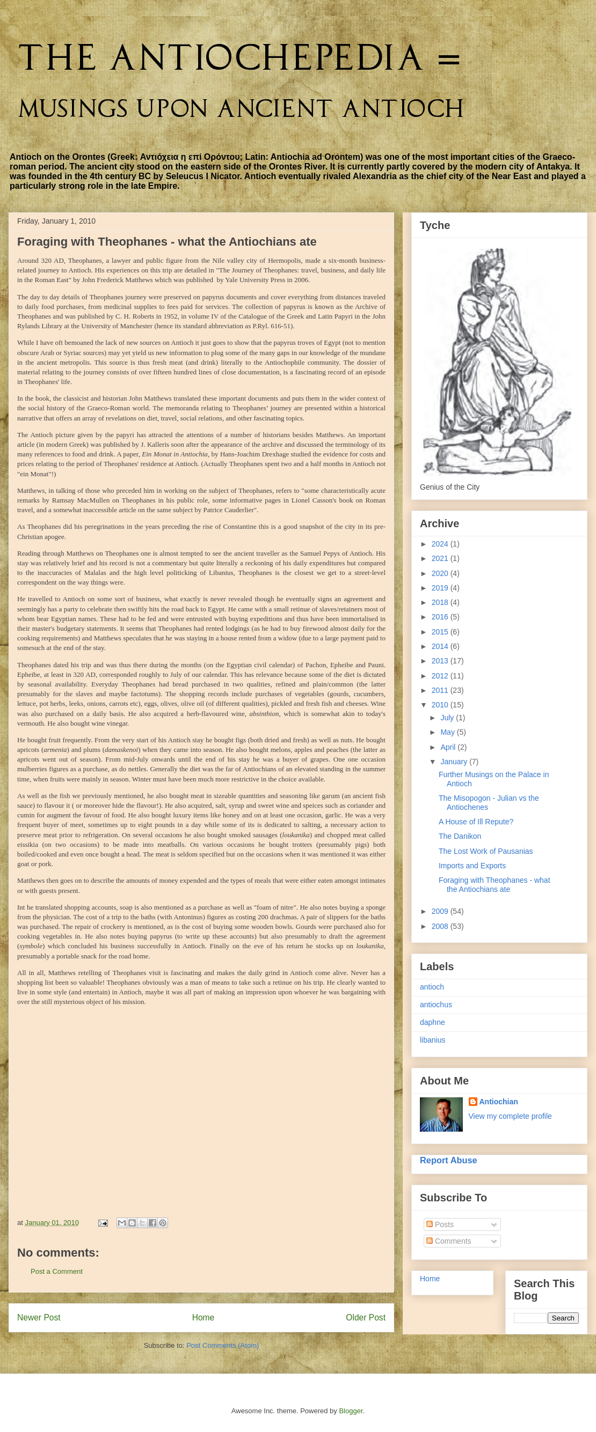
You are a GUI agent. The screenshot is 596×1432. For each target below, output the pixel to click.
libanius (432, 1040)
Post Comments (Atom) (222, 1345)
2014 (441, 646)
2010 (441, 704)
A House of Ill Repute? (476, 821)
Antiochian (498, 1101)
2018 (441, 602)
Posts (440, 1224)
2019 (441, 588)
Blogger (350, 1411)
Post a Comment (57, 1271)
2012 (441, 675)
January (454, 761)
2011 (441, 690)
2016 (441, 616)
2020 (441, 573)
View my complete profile (510, 1116)
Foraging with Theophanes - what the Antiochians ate (494, 885)
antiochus (436, 1004)
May (448, 732)
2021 (441, 558)
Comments (448, 1241)
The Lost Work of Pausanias (486, 851)
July (448, 717)
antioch (432, 987)
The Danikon (460, 836)
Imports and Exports (472, 865)
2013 (441, 660)
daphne (432, 1022)
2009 (441, 911)
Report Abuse (448, 1160)
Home (203, 1317)
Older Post (366, 1317)
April (448, 747)
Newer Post (39, 1317)
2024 (441, 544)
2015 (441, 632)
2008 (441, 926)
